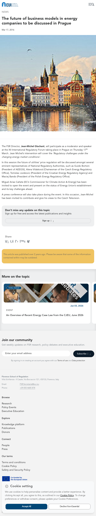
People (6, 445)
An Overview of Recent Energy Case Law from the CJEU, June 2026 (45, 315)
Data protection (78, 361)
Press (5, 449)
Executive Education (13, 411)
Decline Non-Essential (69, 506)
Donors (6, 432)
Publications (8, 428)
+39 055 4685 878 (27, 388)
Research (7, 403)
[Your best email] (36, 353)
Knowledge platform (13, 424)
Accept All (26, 506)
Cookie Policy (9, 466)
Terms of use (62, 361)
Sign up (48, 221)
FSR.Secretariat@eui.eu (29, 384)
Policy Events (9, 407)
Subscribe (84, 354)
